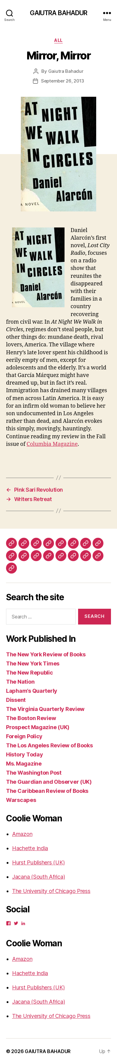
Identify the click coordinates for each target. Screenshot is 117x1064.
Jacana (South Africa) (38, 877)
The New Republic (29, 672)
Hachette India (30, 848)
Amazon (22, 834)
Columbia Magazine (52, 444)
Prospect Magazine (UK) (37, 727)
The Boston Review (31, 718)
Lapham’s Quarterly (31, 691)
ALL (58, 40)
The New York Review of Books (45, 654)
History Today (24, 754)
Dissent (16, 700)
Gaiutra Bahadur (66, 71)
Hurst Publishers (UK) (38, 862)
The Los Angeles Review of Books (49, 745)
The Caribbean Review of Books (47, 791)
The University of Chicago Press (51, 891)
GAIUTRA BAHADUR (58, 13)
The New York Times (32, 663)
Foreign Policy (24, 736)
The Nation (20, 681)
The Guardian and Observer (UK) (49, 782)
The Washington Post (34, 772)
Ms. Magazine (24, 763)
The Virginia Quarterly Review (45, 709)
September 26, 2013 (62, 81)
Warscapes (21, 800)
